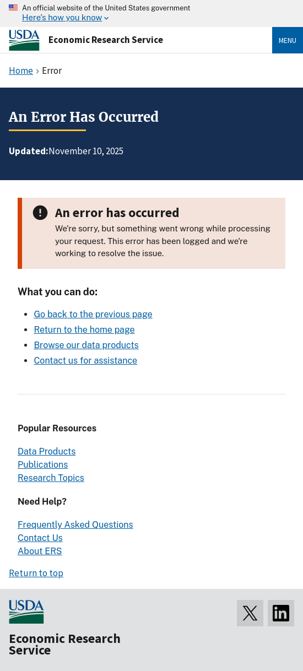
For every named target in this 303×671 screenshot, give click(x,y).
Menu (287, 40)
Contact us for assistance (85, 360)
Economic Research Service (105, 40)
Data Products (46, 451)
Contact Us (40, 538)
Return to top (36, 573)
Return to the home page (84, 329)
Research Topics (51, 478)
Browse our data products (86, 345)
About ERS (40, 551)
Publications (43, 464)
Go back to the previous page (93, 314)
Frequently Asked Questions (75, 525)
